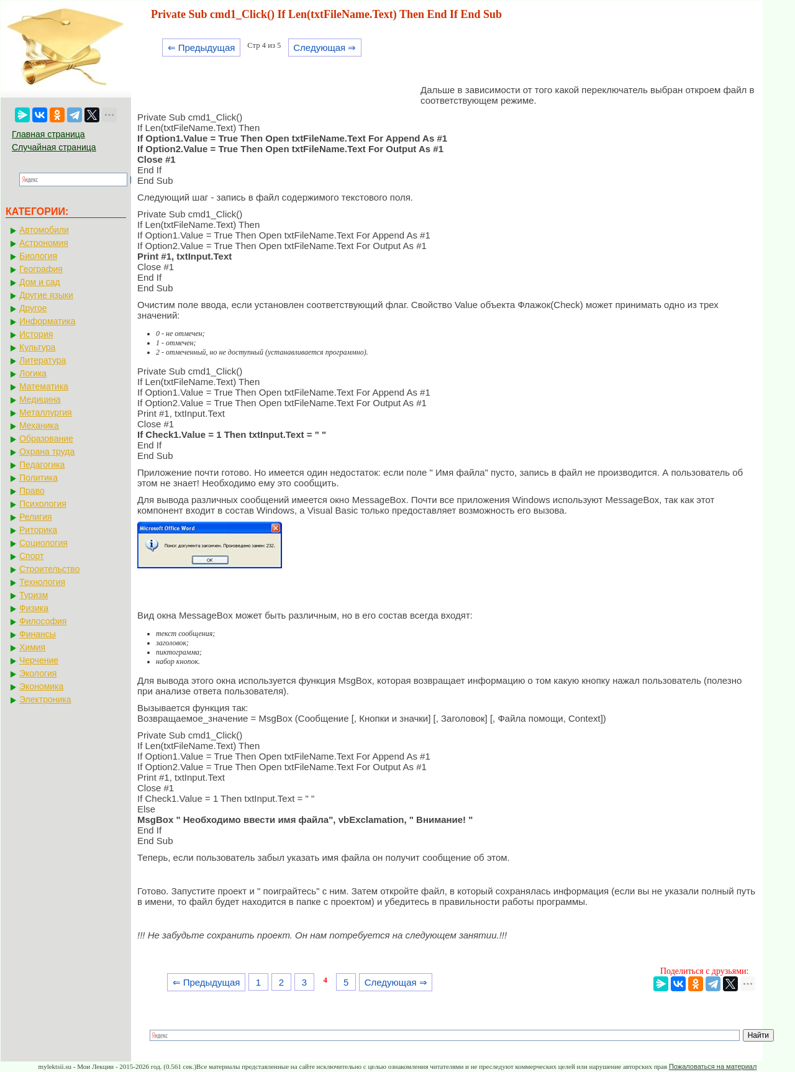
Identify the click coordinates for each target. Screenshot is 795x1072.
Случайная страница (54, 147)
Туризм (33, 595)
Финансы (37, 634)
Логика (33, 373)
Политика (38, 478)
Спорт (31, 556)
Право (32, 491)
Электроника (45, 699)
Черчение (38, 660)
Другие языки (46, 295)
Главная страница (48, 134)
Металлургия (45, 412)
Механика (39, 425)
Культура (37, 347)
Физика (33, 608)
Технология (42, 582)
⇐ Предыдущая (201, 47)
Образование (46, 438)
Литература (42, 360)
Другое (33, 308)
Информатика (47, 321)
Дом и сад (39, 282)
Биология (38, 256)
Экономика (41, 686)
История (36, 334)
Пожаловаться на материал (712, 1066)
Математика (43, 386)
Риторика (38, 530)
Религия (35, 517)
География (41, 269)
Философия (42, 621)
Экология (38, 673)
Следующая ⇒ (324, 47)
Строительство (49, 569)
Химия (32, 647)
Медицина (40, 399)
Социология (43, 543)
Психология (42, 504)
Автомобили (44, 230)
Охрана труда (47, 452)
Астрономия (43, 243)
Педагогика (42, 465)
